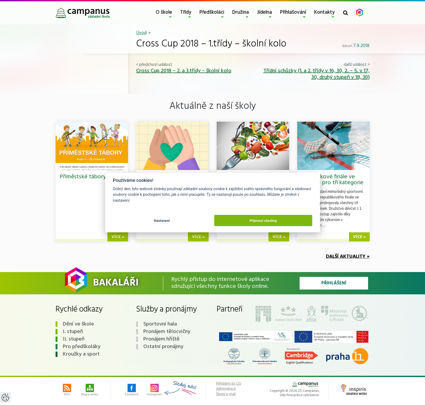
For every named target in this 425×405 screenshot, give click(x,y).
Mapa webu (89, 390)
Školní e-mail (226, 394)
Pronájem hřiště (161, 339)
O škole (164, 12)
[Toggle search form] (345, 13)
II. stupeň (74, 339)
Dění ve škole (78, 324)
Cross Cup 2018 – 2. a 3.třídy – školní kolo (183, 71)
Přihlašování (293, 12)
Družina (240, 12)
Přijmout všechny (263, 221)
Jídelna (264, 12)
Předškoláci (211, 12)
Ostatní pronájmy (163, 346)
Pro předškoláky (81, 346)
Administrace (226, 389)
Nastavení (162, 221)
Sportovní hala (160, 324)
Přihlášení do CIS (228, 383)
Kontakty (324, 12)
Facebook (132, 390)
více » (117, 236)
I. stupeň (73, 331)
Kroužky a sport (81, 354)
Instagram (154, 390)
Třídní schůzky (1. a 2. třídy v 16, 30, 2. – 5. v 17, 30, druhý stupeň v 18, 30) (316, 74)
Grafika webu (354, 390)
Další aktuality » (348, 256)
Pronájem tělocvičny (166, 331)
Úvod (141, 33)
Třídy (185, 12)
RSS (67, 390)
